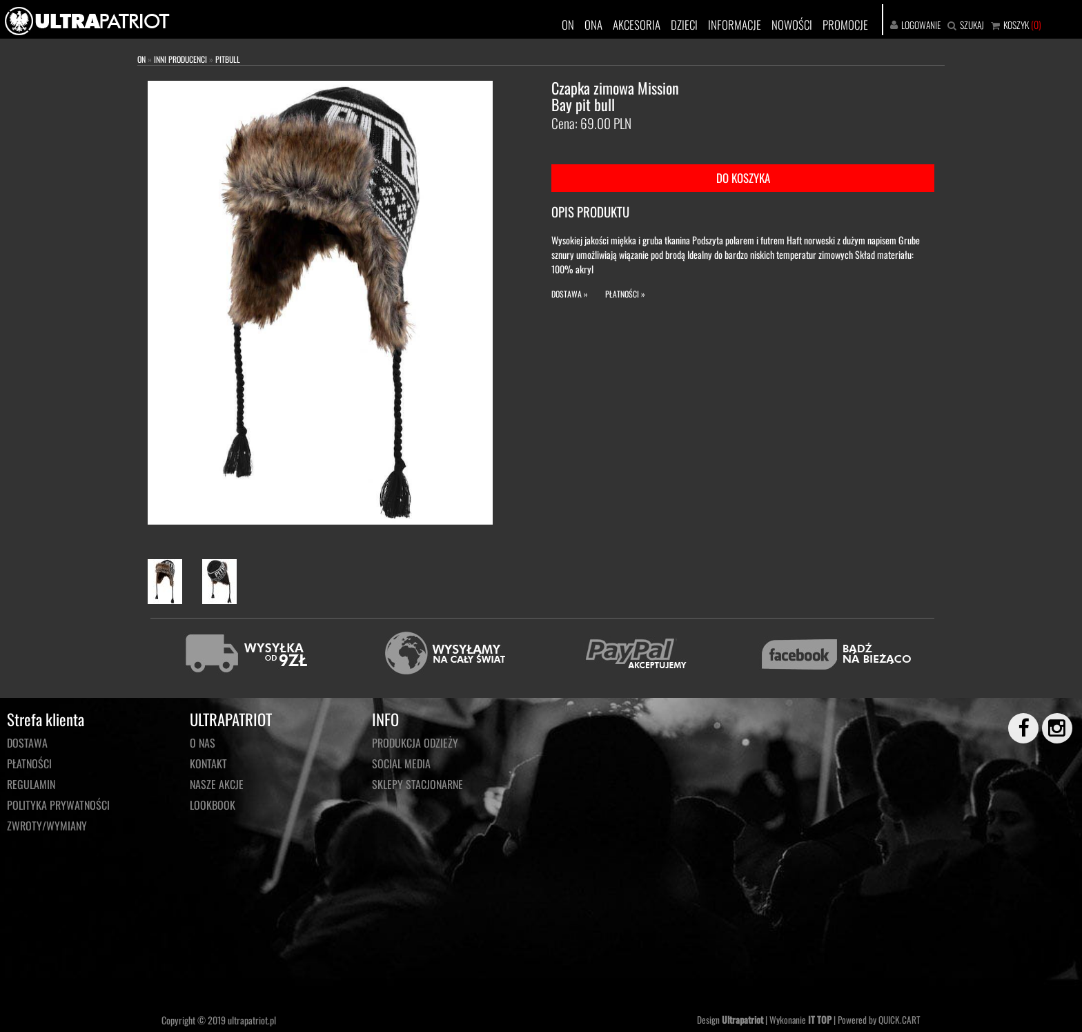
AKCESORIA (636, 24)
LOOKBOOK (212, 805)
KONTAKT (208, 763)
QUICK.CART (899, 1019)
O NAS (202, 742)
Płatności (29, 763)
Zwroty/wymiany (47, 825)
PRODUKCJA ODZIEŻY (415, 742)
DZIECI (684, 24)
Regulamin (31, 784)
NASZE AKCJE (217, 784)
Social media (401, 763)
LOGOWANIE (921, 25)
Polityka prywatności (58, 805)
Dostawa (27, 742)
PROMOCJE (845, 24)
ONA (593, 24)
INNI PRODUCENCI (180, 59)
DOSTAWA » (569, 294)
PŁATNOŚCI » (625, 294)
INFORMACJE (734, 24)
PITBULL (227, 59)
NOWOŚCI (791, 24)
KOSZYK (1016, 25)
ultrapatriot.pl (252, 1020)
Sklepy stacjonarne (417, 784)
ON (568, 24)
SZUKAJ (972, 25)
